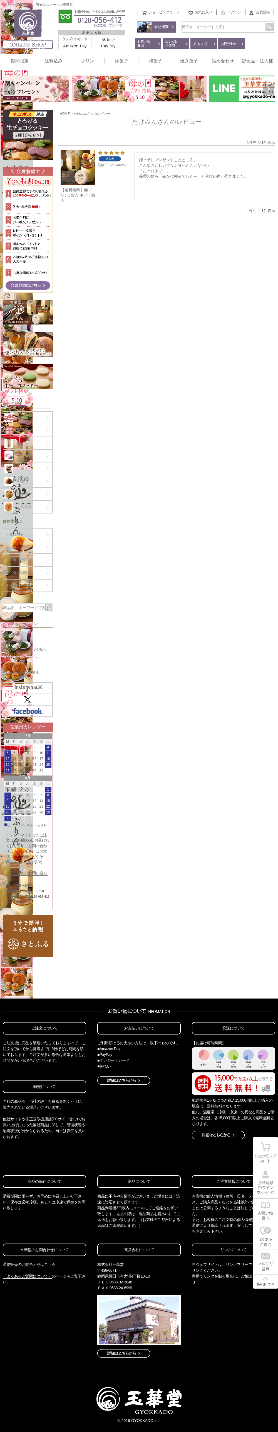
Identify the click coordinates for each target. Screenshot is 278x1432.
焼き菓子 (189, 61)
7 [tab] (145, 107)
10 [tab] (156, 107)
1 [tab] (121, 107)
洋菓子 (121, 61)
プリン (87, 61)
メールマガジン (17, 665)
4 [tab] (133, 107)
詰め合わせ (223, 61)
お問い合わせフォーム (22, 657)
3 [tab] (129, 107)
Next (268, 89)
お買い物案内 (16, 642)
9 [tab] (153, 107)
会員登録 (263, 12)
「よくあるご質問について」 (27, 1276)
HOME (65, 114)
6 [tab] (141, 107)
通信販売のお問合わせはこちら (29, 1264)
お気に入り (203, 12)
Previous (9, 89)
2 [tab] (125, 107)
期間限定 (20, 61)
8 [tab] (149, 107)
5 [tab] (137, 107)
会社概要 (12, 634)
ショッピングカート (164, 12)
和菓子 (155, 61)
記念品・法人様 (257, 61)
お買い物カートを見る (22, 673)
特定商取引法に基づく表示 (26, 649)
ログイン (234, 12)
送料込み (54, 61)
